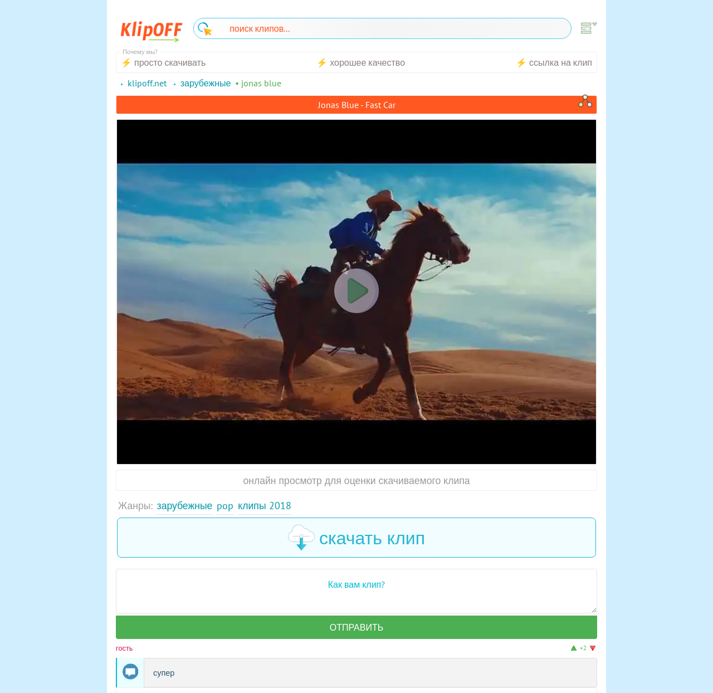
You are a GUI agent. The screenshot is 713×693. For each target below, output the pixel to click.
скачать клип (356, 537)
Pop (225, 505)
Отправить (356, 627)
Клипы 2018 (264, 505)
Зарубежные (185, 505)
